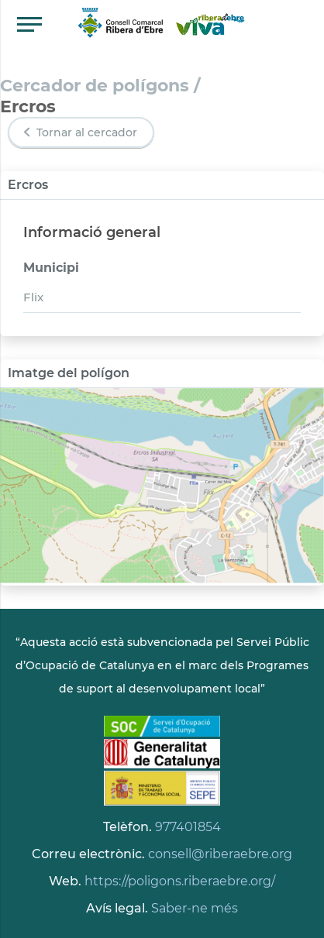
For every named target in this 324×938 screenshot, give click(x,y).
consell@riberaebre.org (220, 854)
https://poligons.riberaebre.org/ (179, 881)
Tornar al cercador (79, 132)
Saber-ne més (194, 908)
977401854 (188, 826)
